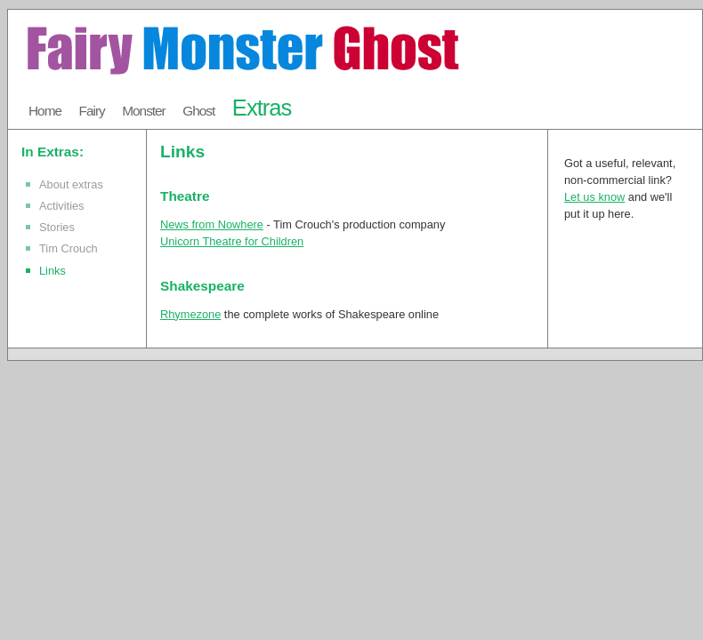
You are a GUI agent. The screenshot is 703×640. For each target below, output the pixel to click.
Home (44, 110)
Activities (62, 205)
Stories (57, 227)
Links (52, 270)
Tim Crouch (68, 248)
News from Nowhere (211, 224)
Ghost (198, 110)
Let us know (594, 197)
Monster (143, 110)
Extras (262, 107)
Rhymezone (190, 314)
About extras (71, 184)
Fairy (92, 110)
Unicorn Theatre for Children (231, 241)
